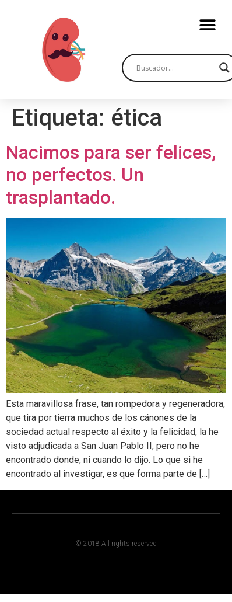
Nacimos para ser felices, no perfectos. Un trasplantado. (111, 174)
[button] (207, 25)
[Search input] (174, 68)
